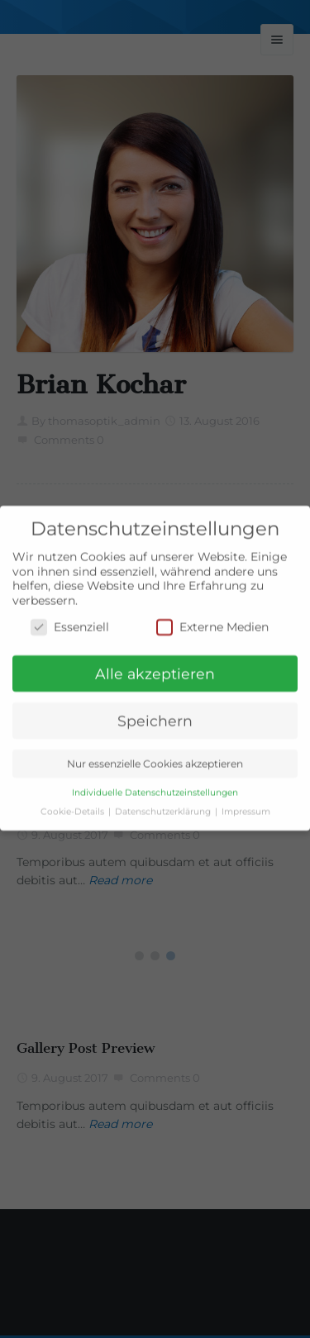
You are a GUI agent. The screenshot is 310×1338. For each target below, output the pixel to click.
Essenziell (70, 618)
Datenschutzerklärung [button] (164, 803)
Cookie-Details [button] (74, 803)
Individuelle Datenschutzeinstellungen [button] (155, 784)
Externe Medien (212, 618)
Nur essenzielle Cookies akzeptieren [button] (155, 755)
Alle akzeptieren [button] (155, 665)
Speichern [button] (155, 712)
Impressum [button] (246, 803)
